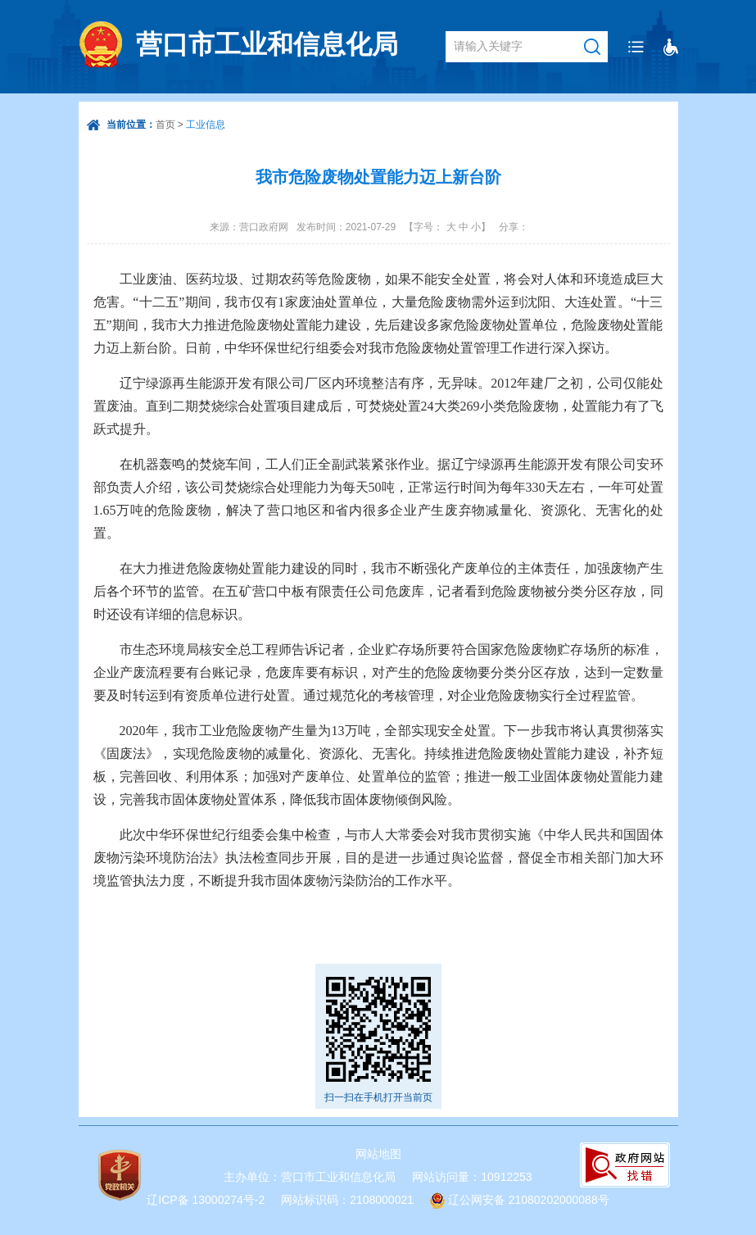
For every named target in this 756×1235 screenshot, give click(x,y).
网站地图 (378, 1153)
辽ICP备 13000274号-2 (206, 1199)
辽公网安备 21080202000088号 (528, 1199)
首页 (165, 124)
